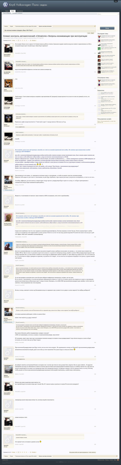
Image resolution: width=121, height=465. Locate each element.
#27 (95, 170)
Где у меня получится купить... (107, 63)
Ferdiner (103, 56)
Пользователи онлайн (104, 119)
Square (102, 46)
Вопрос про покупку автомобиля (108, 55)
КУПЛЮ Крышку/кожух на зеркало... (109, 112)
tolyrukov (103, 37)
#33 (95, 299)
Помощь (107, 459)
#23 (95, 88)
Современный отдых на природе (108, 35)
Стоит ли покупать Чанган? (107, 59)
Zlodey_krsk (103, 98)
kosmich (6, 358)
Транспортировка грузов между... (108, 39)
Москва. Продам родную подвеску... (108, 104)
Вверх (115, 459)
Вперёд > (34, 40)
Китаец (17, 126)
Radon (5, 124)
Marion (102, 40)
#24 (95, 105)
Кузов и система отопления (16, 38)
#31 (95, 260)
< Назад (13, 40)
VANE (102, 110)
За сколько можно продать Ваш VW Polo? (18, 30)
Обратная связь (101, 459)
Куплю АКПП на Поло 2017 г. (107, 92)
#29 (95, 204)
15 (30, 40)
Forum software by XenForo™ (13, 461)
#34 (95, 342)
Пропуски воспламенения (106, 51)
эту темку (28, 317)
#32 (95, 285)
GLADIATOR (7, 72)
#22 (95, 71)
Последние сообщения (17, 13)
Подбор (89, 33)
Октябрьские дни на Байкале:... (108, 70)
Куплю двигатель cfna (105, 100)
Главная (7, 10)
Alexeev (102, 101)
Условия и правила (115, 461)
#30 (95, 236)
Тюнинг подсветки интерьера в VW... (109, 47)
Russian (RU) (5, 459)
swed (5, 89)
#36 (95, 374)
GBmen (6, 375)
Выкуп (92, 33)
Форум (12, 11)
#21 (95, 53)
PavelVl (102, 64)
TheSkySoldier (7, 223)
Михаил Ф (36, 38)
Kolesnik (103, 68)
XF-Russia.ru (9, 463)
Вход (116, 1)
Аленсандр (7, 107)
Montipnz (103, 105)
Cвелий (17, 359)
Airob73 (102, 93)
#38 (95, 409)
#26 (95, 141)
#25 (95, 124)
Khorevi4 (6, 160)
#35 (95, 356)
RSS (118, 460)
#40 (95, 444)
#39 (95, 426)
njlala (102, 48)
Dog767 (6, 252)
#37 (95, 391)
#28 (95, 184)
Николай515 (7, 54)
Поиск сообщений (7, 13)
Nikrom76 (103, 113)
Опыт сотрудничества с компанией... (109, 67)
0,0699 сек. (61, 461)
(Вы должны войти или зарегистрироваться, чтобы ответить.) (82, 452)
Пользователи (20, 10)
